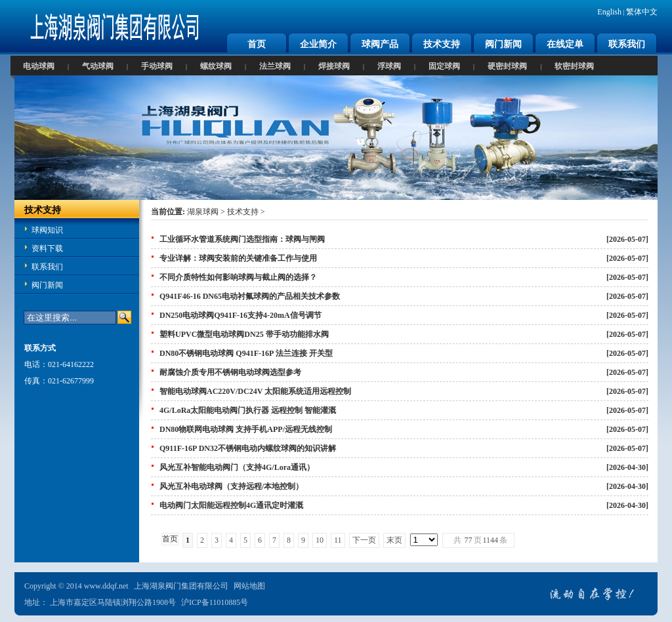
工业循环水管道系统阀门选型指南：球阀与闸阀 (242, 239)
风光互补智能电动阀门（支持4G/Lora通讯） (236, 467)
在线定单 (565, 44)
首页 (256, 44)
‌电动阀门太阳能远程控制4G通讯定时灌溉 (231, 505)
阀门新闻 (503, 44)
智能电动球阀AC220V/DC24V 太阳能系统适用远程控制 (255, 391)
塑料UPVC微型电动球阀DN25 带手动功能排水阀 (244, 334)
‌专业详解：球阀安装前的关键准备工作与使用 (238, 258)
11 (338, 540)
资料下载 (47, 248)
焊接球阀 (334, 66)
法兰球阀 (275, 66)
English (609, 11)
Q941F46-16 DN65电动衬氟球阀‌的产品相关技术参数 (249, 296)
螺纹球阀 (216, 66)
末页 (394, 540)
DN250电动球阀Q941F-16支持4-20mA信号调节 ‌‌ (241, 315)
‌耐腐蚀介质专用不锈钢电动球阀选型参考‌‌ (230, 372)
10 (320, 540)
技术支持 (441, 44)
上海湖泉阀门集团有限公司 (181, 586)
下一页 (364, 540)
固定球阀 (444, 66)
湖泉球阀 (203, 211)
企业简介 (318, 44)
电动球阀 (38, 66)
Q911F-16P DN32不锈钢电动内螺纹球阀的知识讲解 (247, 448)
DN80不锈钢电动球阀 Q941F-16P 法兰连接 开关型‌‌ (246, 353)
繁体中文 (642, 11)
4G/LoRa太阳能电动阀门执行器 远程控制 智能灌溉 (247, 410)
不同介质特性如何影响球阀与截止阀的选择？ (238, 277)
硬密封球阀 (507, 66)
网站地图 (249, 586)
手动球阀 (157, 66)
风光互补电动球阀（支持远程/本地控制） (231, 486)
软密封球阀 (574, 66)
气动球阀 (98, 66)
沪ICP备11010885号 (214, 602)
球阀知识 (47, 230)
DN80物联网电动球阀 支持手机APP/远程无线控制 (245, 429)
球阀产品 (380, 44)
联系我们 (626, 44)
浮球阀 (389, 66)
